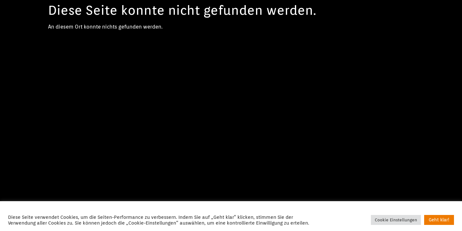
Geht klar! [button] (439, 219)
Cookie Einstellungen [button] (396, 220)
